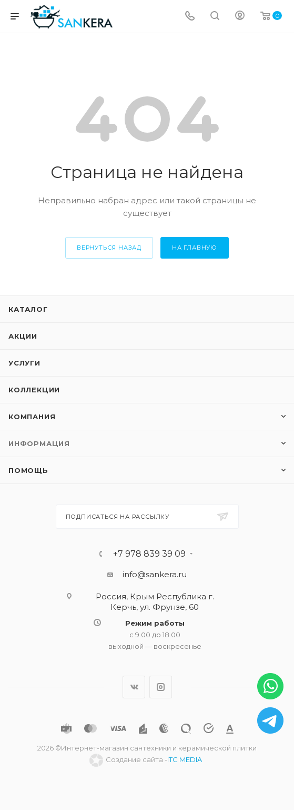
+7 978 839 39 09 (149, 554)
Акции (22, 336)
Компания (31, 416)
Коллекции (34, 390)
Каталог (28, 309)
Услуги (24, 363)
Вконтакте (134, 687)
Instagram (160, 687)
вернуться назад (109, 247)
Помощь (28, 470)
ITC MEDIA (184, 759)
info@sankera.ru (155, 574)
